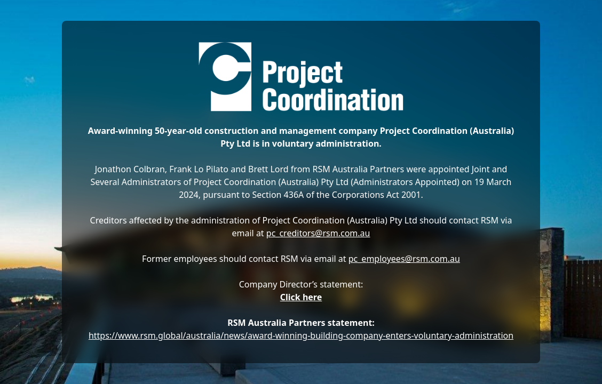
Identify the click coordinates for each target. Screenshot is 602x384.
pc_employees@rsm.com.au (404, 259)
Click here (301, 297)
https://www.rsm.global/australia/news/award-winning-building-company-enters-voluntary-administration (301, 335)
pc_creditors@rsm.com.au (318, 233)
